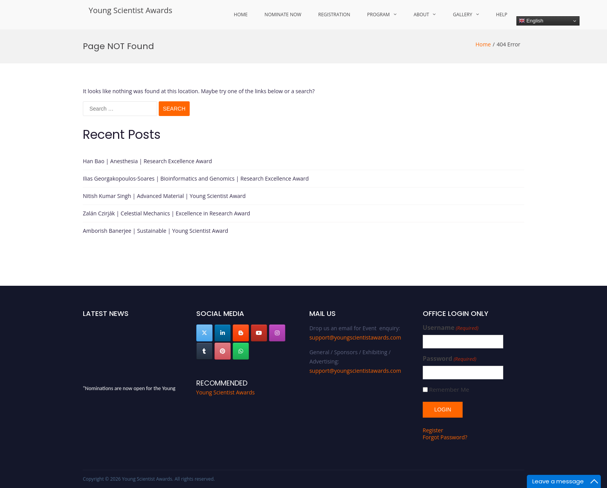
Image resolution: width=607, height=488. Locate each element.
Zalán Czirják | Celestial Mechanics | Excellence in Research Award (166, 213)
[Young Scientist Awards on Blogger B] (241, 332)
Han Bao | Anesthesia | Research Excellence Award (147, 161)
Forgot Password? (445, 437)
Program (378, 14)
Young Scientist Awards (130, 10)
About (421, 14)
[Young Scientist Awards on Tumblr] (204, 351)
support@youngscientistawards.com (355, 337)
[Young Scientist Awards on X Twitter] (204, 332)
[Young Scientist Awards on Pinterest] (222, 351)
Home (241, 14)
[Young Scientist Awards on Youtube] (259, 332)
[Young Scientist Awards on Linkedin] (222, 332)
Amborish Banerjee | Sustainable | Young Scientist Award (155, 230)
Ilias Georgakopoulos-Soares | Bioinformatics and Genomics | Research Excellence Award (196, 178)
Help (501, 14)
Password (450, 359)
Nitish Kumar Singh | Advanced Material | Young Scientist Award (164, 196)
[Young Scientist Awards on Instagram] (277, 332)
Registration (334, 14)
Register (433, 430)
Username (450, 328)
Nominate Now (282, 14)
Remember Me (449, 389)
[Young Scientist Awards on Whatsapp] (241, 351)
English (531, 21)
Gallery (462, 14)
